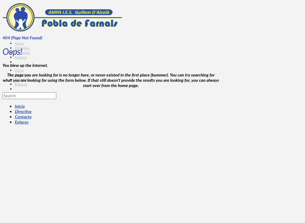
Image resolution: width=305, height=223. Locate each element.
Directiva (23, 111)
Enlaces (21, 122)
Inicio (20, 106)
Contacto (23, 116)
